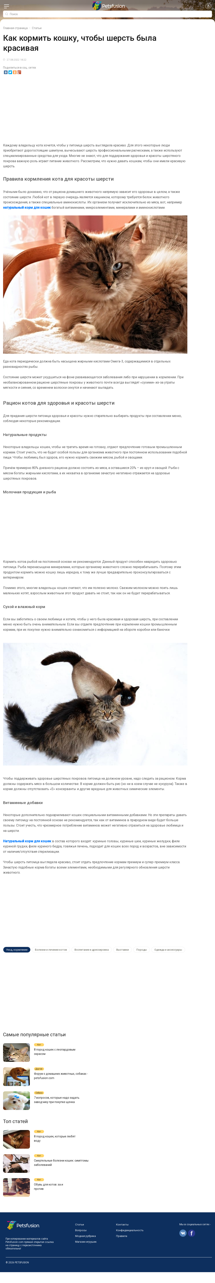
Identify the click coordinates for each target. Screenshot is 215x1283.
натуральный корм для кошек (27, 208)
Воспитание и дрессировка (87, 949)
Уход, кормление (16, 949)
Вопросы (81, 1241)
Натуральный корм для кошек (27, 841)
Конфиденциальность (130, 1241)
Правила (121, 1246)
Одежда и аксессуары (159, 949)
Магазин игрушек (86, 1252)
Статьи (79, 1235)
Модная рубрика (85, 1246)
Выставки (117, 949)
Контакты (122, 1235)
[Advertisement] (107, 109)
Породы (134, 949)
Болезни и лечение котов (48, 949)
